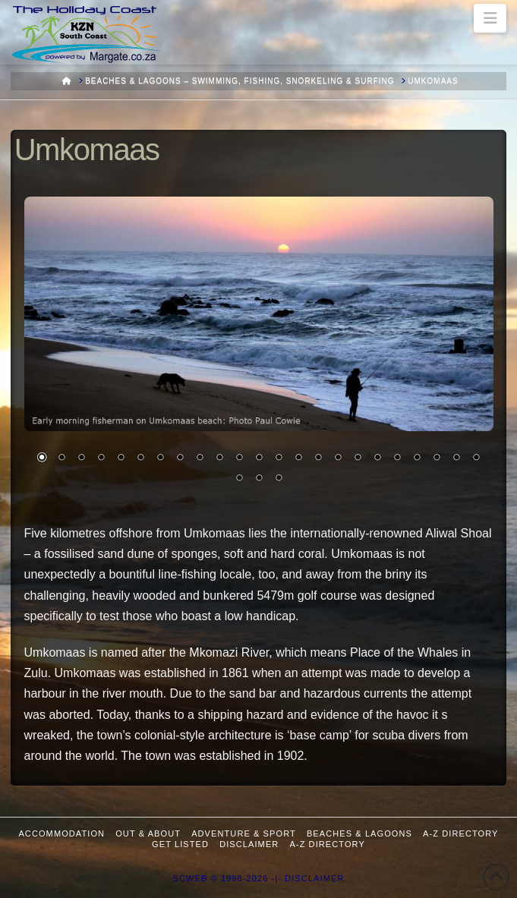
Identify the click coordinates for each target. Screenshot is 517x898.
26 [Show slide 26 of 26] (278, 479)
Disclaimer (249, 844)
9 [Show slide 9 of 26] (199, 458)
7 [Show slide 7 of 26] (160, 458)
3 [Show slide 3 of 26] (81, 458)
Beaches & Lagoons (359, 833)
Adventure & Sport (243, 833)
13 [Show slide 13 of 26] (278, 458)
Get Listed (180, 844)
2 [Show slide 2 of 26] (61, 458)
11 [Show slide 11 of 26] (239, 458)
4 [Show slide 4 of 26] (101, 458)
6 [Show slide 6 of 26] (140, 458)
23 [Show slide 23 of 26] (476, 458)
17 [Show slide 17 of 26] (357, 458)
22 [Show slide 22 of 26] (456, 458)
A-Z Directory (460, 833)
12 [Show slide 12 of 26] (259, 458)
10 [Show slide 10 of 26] (219, 458)
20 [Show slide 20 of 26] (416, 458)
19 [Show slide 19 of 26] (397, 458)
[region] (258, 350)
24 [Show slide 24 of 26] (239, 479)
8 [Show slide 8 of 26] (180, 458)
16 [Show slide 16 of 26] (337, 458)
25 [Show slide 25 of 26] (259, 479)
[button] (490, 18)
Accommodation (61, 833)
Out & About (148, 833)
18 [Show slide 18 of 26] (377, 458)
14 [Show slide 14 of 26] (298, 458)
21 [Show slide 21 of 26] (436, 458)
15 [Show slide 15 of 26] (318, 458)
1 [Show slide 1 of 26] (41, 458)
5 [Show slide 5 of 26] (120, 458)
